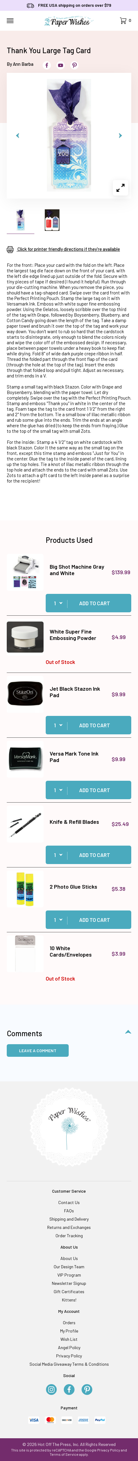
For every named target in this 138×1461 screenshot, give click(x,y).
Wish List (69, 1339)
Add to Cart (94, 603)
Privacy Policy (69, 1355)
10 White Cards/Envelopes (71, 951)
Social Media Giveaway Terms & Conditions (69, 1364)
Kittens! (69, 1299)
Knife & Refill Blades (74, 821)
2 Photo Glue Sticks (73, 886)
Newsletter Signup (69, 1283)
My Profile (69, 1330)
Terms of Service (64, 1454)
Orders (69, 1322)
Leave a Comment (37, 1050)
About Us (69, 1258)
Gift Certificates (69, 1291)
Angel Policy (69, 1347)
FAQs (69, 1210)
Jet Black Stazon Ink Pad (75, 692)
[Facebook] (69, 1390)
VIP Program (69, 1274)
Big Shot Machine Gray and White (77, 570)
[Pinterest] (87, 1390)
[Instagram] (51, 1390)
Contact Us (69, 1202)
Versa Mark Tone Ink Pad (74, 757)
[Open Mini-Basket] (125, 21)
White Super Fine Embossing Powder (73, 635)
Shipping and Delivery (69, 1219)
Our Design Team (69, 1266)
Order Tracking (69, 1235)
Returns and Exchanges (69, 1227)
